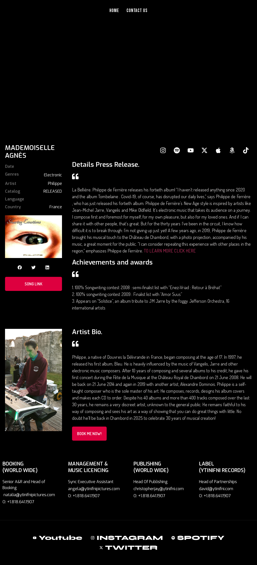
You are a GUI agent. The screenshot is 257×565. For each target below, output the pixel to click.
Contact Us (137, 11)
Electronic (53, 175)
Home (114, 11)
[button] (19, 267)
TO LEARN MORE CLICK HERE (170, 250)
